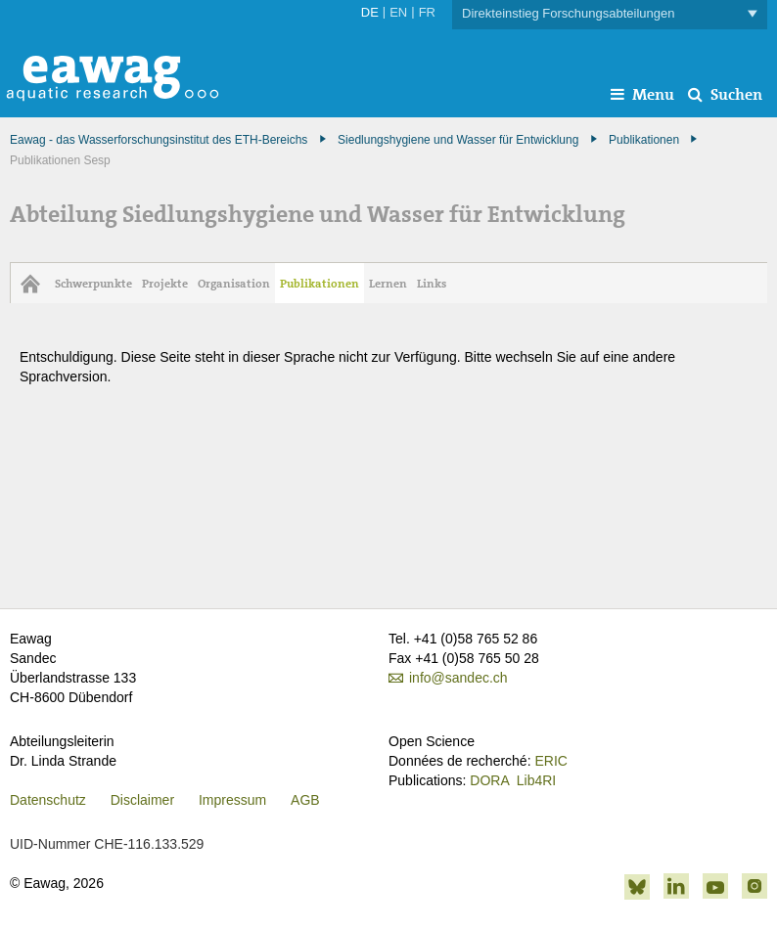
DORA (489, 780)
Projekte (165, 283)
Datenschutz (48, 800)
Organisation (234, 283)
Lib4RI (536, 780)
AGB (305, 800)
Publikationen (644, 140)
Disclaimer (142, 800)
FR (427, 12)
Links (431, 283)
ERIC (550, 761)
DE (370, 12)
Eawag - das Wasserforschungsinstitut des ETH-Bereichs (158, 140)
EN (398, 12)
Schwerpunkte (93, 283)
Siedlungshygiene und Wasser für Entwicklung (458, 140)
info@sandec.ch (458, 678)
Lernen (388, 283)
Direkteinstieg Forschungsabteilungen (609, 14)
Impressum (232, 800)
